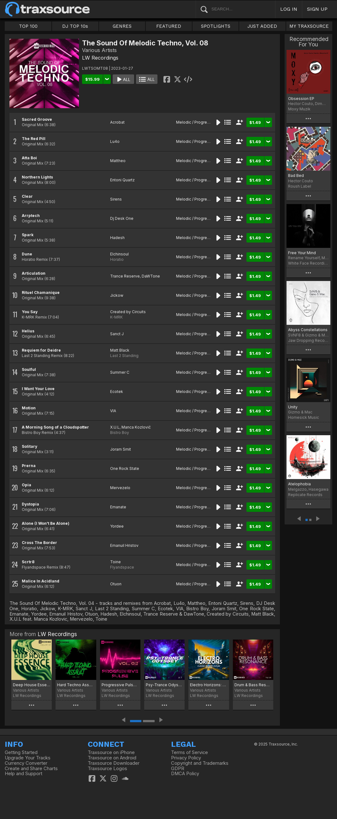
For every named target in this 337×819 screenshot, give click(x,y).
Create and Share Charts (31, 768)
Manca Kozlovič (136, 427)
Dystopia (30, 504)
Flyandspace (122, 567)
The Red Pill (33, 138)
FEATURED (168, 26)
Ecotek (116, 391)
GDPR (177, 768)
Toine (115, 561)
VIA (113, 410)
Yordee (117, 526)
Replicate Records (305, 494)
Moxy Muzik (299, 109)
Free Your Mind (302, 252)
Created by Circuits (128, 311)
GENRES (122, 26)
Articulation (33, 273)
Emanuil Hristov (124, 545)
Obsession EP (301, 98)
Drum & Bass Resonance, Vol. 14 (253, 684)
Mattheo (118, 160)
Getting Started (21, 752)
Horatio (117, 259)
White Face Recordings (308, 263)
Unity (293, 407)
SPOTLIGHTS (215, 26)
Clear (27, 196)
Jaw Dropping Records (308, 340)
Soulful (29, 369)
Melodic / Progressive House (203, 122)
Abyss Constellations (308, 329)
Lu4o (115, 141)
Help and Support (23, 773)
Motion (29, 408)
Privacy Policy (186, 758)
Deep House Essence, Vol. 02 (31, 684)
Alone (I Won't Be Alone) (45, 523)
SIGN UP (317, 9)
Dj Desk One (121, 218)
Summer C (119, 372)
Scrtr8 (28, 561)
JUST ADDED (262, 26)
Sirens (116, 199)
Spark (27, 234)
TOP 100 (28, 26)
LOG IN (288, 9)
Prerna (29, 465)
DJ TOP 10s (75, 26)
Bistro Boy (119, 432)
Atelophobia (299, 484)
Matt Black (119, 350)
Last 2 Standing (124, 355)
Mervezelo (120, 487)
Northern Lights (37, 177)
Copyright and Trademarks (199, 763)
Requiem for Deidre (41, 350)
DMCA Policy (185, 773)
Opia (26, 485)
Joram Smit (120, 449)
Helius (28, 331)
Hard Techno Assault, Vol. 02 (75, 684)
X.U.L (115, 427)
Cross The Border (39, 542)
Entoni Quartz (122, 180)
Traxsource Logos (107, 768)
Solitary (29, 446)
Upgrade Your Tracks (27, 758)
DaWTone (151, 276)
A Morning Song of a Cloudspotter (55, 427)
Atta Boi (29, 157)
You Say (30, 311)
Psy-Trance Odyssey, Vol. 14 (164, 684)
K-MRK (116, 317)
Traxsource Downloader (113, 763)
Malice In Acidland (40, 581)
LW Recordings (100, 58)
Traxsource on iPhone (111, 752)
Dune (27, 254)
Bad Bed (296, 175)
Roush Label (299, 186)
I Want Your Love (38, 388)
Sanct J (117, 333)
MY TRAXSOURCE (309, 26)
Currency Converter (26, 763)
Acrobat (117, 122)
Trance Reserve (125, 276)
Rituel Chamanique (41, 292)
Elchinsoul (119, 254)
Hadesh (117, 237)
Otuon (115, 584)
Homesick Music (303, 417)
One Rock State (124, 468)
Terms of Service (189, 752)
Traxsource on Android (112, 758)
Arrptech (31, 215)
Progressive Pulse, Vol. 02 (120, 684)
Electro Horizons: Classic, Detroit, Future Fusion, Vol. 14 (208, 684)
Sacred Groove (37, 119)
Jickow (116, 295)
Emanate (118, 507)
